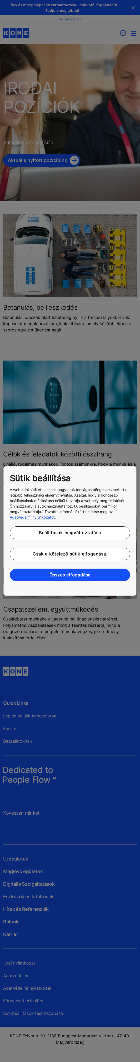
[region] (69, 531)
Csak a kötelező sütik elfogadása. (70, 554)
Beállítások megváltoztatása (70, 532)
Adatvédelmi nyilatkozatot (32, 517)
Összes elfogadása (70, 575)
